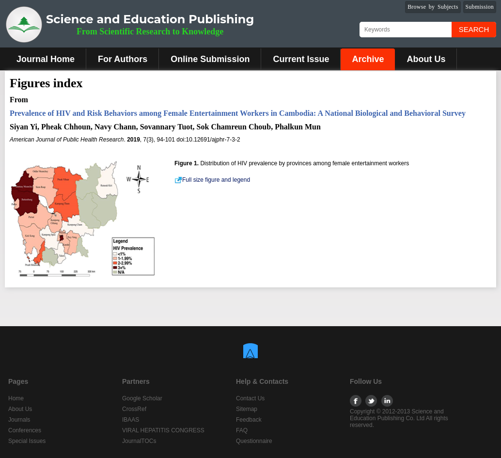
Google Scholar (142, 398)
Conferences (24, 430)
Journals (19, 419)
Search (474, 29)
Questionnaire (254, 441)
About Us (426, 59)
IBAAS (130, 419)
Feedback (249, 419)
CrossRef (134, 409)
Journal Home (45, 59)
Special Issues (27, 441)
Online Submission (210, 59)
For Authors (122, 59)
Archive (368, 59)
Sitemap (246, 409)
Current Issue (301, 59)
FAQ (242, 430)
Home (16, 398)
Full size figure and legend (212, 179)
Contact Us (250, 398)
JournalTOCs (139, 441)
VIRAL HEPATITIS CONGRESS (163, 430)
